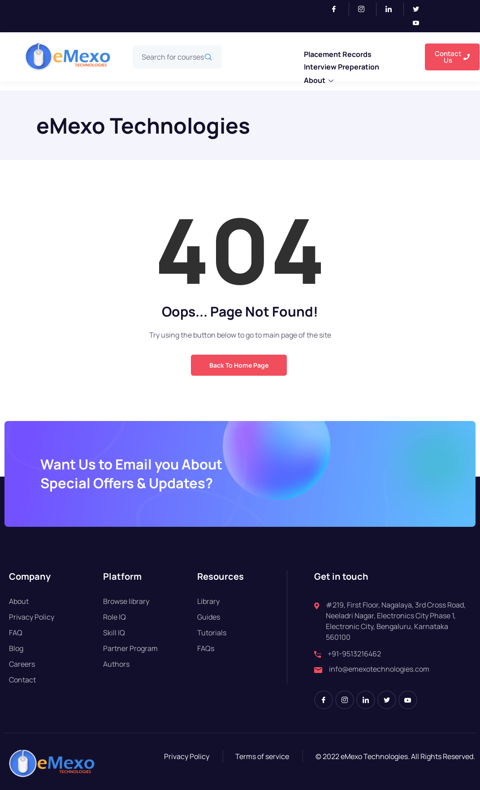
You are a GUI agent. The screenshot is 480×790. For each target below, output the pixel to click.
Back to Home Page (238, 365)
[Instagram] (365, 9)
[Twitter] (419, 9)
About (318, 81)
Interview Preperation (341, 67)
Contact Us (452, 57)
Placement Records (338, 54)
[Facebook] (337, 9)
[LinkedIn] (392, 9)
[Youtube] (419, 23)
